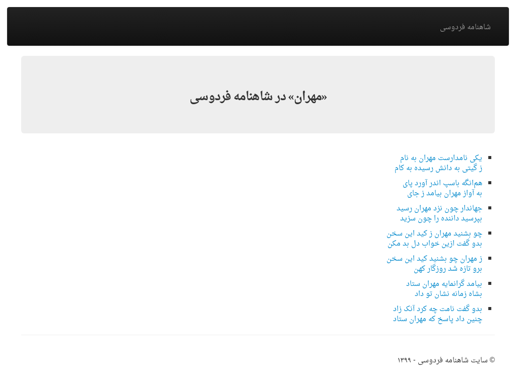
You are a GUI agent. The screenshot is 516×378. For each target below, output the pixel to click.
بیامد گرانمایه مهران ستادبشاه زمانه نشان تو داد (444, 289)
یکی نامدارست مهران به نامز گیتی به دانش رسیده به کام (438, 163)
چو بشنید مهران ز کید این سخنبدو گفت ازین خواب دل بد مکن (434, 239)
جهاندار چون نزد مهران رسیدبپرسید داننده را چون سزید (439, 213)
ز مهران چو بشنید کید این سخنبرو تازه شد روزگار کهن (434, 264)
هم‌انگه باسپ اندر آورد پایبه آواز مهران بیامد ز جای (442, 188)
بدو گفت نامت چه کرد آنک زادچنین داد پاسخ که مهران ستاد (437, 314)
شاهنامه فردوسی (465, 27)
